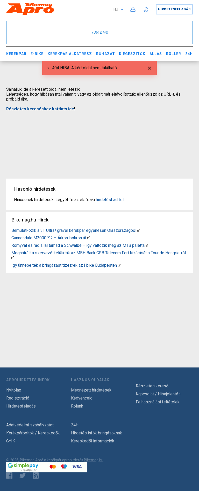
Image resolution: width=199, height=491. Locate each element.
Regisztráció (17, 398)
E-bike (37, 54)
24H (189, 54)
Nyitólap (13, 390)
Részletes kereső (152, 385)
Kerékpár (16, 54)
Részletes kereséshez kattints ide (40, 108)
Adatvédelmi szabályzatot (30, 425)
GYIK (10, 441)
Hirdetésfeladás (174, 9)
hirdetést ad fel (110, 199)
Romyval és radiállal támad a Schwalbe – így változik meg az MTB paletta (78, 245)
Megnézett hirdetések (91, 390)
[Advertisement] (99, 142)
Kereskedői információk (92, 441)
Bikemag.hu (93, 460)
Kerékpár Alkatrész (70, 54)
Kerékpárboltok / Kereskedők (33, 433)
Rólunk (77, 406)
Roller (173, 54)
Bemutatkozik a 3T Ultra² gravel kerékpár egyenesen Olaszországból (73, 230)
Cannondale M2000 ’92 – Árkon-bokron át (48, 237)
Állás (156, 54)
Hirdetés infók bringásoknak (96, 433)
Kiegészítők (132, 54)
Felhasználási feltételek (158, 402)
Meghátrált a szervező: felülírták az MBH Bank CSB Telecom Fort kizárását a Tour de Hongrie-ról (98, 252)
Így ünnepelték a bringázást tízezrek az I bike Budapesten (64, 265)
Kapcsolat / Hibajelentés (158, 394)
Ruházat (105, 54)
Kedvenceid (82, 398)
